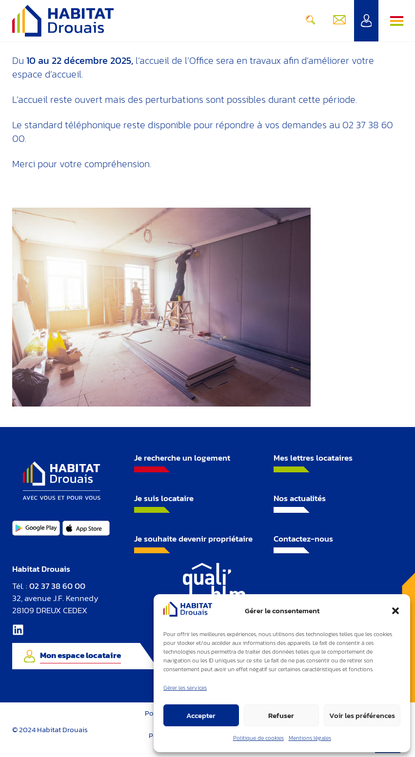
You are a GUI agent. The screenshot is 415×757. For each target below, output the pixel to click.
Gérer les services (185, 687)
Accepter (201, 715)
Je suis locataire (164, 498)
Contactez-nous (303, 538)
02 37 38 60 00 (57, 586)
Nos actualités (300, 498)
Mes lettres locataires (313, 457)
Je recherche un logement (182, 457)
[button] (395, 611)
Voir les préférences (362, 715)
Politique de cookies (258, 738)
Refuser (281, 715)
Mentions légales (310, 738)
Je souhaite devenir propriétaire (193, 538)
